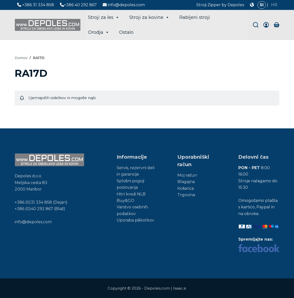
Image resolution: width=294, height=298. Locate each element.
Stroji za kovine (149, 17)
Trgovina (186, 194)
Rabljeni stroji (194, 17)
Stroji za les (103, 17)
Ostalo (126, 32)
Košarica (185, 188)
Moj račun (187, 175)
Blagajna (186, 181)
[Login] (266, 25)
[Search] (255, 25)
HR (274, 4)
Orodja (98, 32)
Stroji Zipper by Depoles (220, 4)
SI (262, 4)
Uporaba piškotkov (135, 220)
